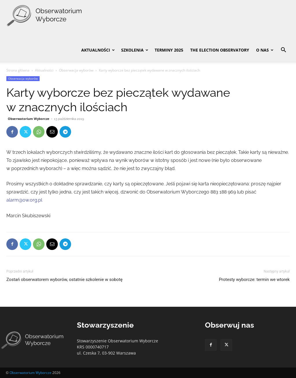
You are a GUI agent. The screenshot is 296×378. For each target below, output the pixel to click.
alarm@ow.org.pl (24, 200)
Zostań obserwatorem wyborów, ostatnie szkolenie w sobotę (64, 279)
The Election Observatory (219, 50)
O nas (264, 50)
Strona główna (17, 70)
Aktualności (98, 50)
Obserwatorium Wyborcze (28, 118)
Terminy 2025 (169, 50)
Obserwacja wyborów (76, 70)
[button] (283, 50)
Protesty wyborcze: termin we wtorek (254, 279)
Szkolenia (134, 50)
